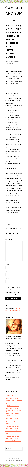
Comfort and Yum (14, 461)
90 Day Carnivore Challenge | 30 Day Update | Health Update (13, 438)
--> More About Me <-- (13, 382)
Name (8, 264)
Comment (9, 239)
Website (8, 278)
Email (7, 271)
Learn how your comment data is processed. (13, 310)
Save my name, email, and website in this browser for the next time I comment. (12, 291)
